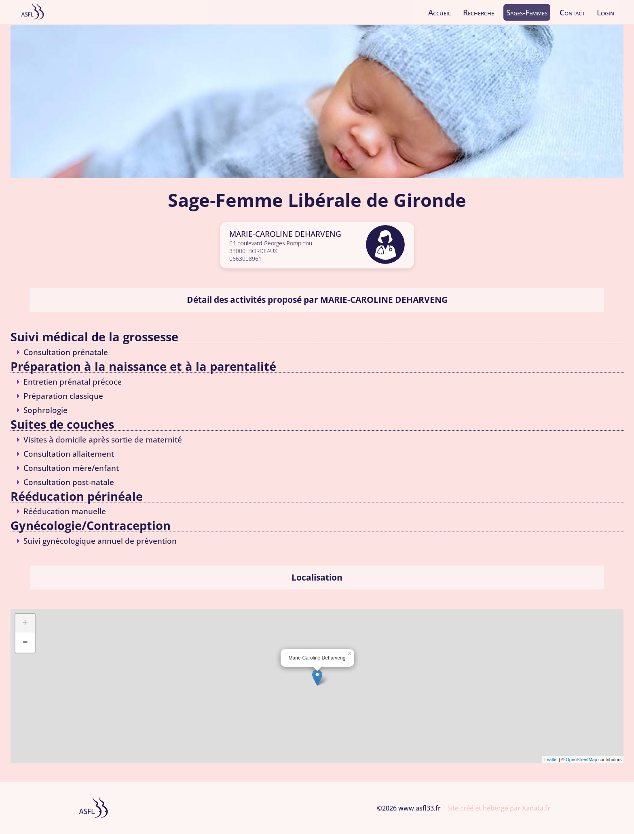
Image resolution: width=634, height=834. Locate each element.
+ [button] (24, 623)
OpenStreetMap (581, 759)
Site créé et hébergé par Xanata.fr (498, 808)
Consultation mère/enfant (71, 467)
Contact (572, 12)
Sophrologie (45, 409)
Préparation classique (63, 395)
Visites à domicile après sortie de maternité (102, 439)
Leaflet (551, 759)
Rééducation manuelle (64, 511)
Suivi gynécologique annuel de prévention (100, 540)
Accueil (439, 12)
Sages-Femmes (526, 12)
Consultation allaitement (68, 453)
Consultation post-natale (68, 482)
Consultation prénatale (65, 352)
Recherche (478, 12)
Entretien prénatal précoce (72, 381)
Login (605, 12)
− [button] (24, 643)
